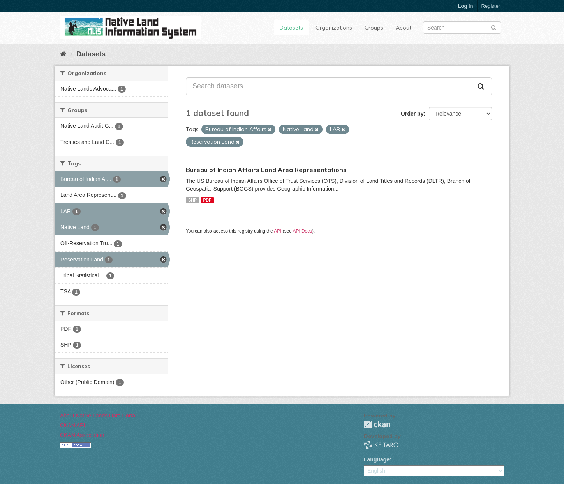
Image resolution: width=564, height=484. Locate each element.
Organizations (333, 27)
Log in (465, 6)
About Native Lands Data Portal (98, 415)
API (277, 231)
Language (377, 459)
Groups (374, 27)
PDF (207, 200)
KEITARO (381, 445)
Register (490, 6)
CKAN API (72, 425)
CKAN (377, 424)
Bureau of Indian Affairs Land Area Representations (266, 170)
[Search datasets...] (328, 86)
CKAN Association (82, 435)
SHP (192, 200)
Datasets (291, 27)
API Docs (302, 231)
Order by (412, 113)
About (403, 27)
